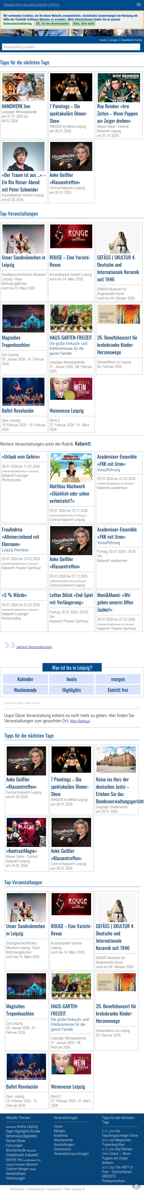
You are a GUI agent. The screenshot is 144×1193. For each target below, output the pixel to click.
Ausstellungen (29, 1160)
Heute (32, 1169)
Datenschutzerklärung (17, 23)
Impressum (53, 1189)
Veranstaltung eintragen (71, 1153)
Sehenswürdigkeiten (21, 1136)
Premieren (19, 1164)
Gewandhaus (16, 1173)
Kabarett (31, 1155)
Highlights (22, 1131)
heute (103, 39)
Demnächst (11, 1127)
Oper (9, 1131)
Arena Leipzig (27, 1126)
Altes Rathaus (80, 721)
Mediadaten (17, 1189)
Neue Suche (32, 703)
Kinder (35, 1131)
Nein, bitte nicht (83, 23)
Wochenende (16, 1150)
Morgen (23, 1169)
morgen (113, 39)
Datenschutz (36, 1189)
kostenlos (61, 1135)
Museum (32, 1164)
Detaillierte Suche (131, 39)
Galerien (11, 1169)
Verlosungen (15, 1178)
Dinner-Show (15, 1140)
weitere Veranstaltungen (28, 647)
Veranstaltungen (13, 703)
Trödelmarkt (15, 1155)
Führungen (14, 1145)
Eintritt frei (14, 1159)
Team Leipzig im (74, 1189)
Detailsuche (62, 1149)
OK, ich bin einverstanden (52, 23)
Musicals (31, 1150)
